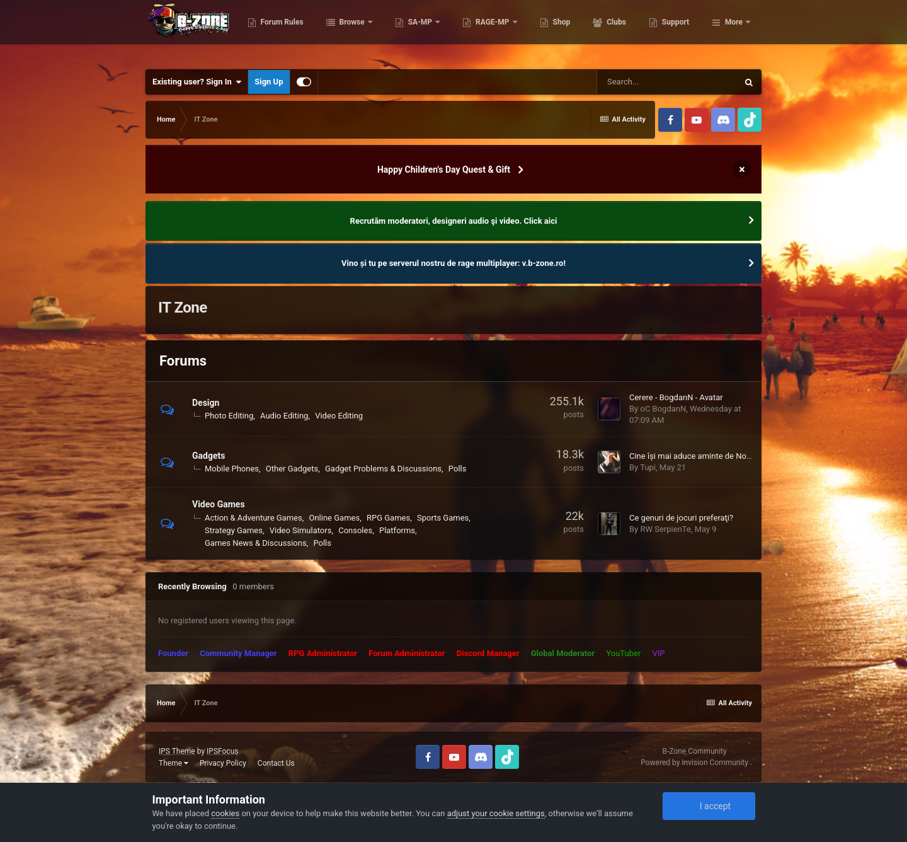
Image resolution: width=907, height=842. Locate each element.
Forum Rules (344, 31)
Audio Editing (284, 415)
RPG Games (388, 517)
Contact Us (276, 763)
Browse (415, 31)
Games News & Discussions (256, 543)
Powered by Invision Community (694, 762)
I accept (709, 806)
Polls (457, 468)
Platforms (397, 530)
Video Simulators (301, 530)
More (733, 31)
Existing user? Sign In (196, 82)
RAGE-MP (555, 31)
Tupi (648, 467)
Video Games (218, 504)
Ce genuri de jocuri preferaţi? (681, 517)
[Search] (667, 82)
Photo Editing (229, 415)
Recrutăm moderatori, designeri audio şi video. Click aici (453, 221)
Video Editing (339, 415)
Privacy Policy (223, 763)
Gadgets (208, 456)
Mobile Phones (232, 468)
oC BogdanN (663, 408)
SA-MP (483, 31)
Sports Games (443, 517)
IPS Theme (177, 751)
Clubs (678, 31)
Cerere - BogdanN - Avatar (676, 397)
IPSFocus (222, 751)
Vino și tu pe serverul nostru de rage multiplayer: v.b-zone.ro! (453, 263)
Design (205, 403)
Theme (173, 763)
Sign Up (268, 81)
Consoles (355, 530)
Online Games (334, 517)
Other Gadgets (292, 468)
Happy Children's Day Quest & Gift (443, 169)
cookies (225, 813)
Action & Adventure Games (253, 517)
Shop (624, 31)
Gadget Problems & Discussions (383, 468)
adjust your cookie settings (496, 813)
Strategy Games (234, 530)
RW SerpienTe (665, 529)
